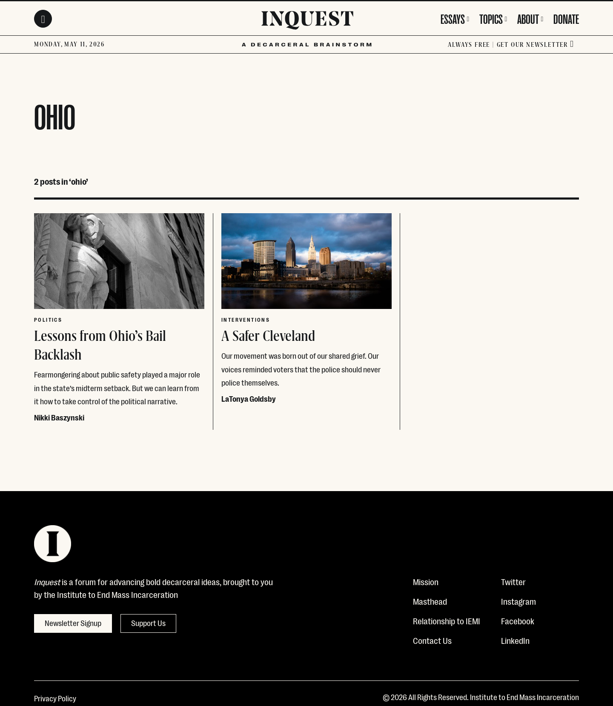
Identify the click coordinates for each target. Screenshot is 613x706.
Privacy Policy (55, 698)
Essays (453, 18)
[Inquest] (307, 21)
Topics (491, 18)
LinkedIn (515, 640)
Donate (566, 18)
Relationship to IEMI (446, 620)
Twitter (513, 581)
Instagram (518, 601)
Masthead (430, 601)
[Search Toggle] (43, 19)
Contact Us (432, 640)
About (528, 18)
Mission (425, 581)
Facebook (517, 620)
